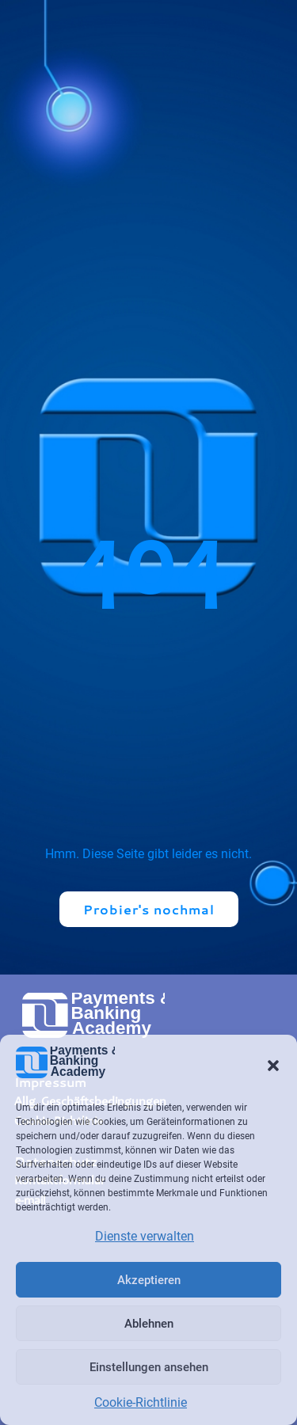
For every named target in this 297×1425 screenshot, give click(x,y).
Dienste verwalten (144, 1236)
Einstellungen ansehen (148, 1367)
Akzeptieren (149, 1280)
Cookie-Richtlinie (140, 1402)
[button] (273, 1066)
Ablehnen (148, 1324)
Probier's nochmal (149, 909)
